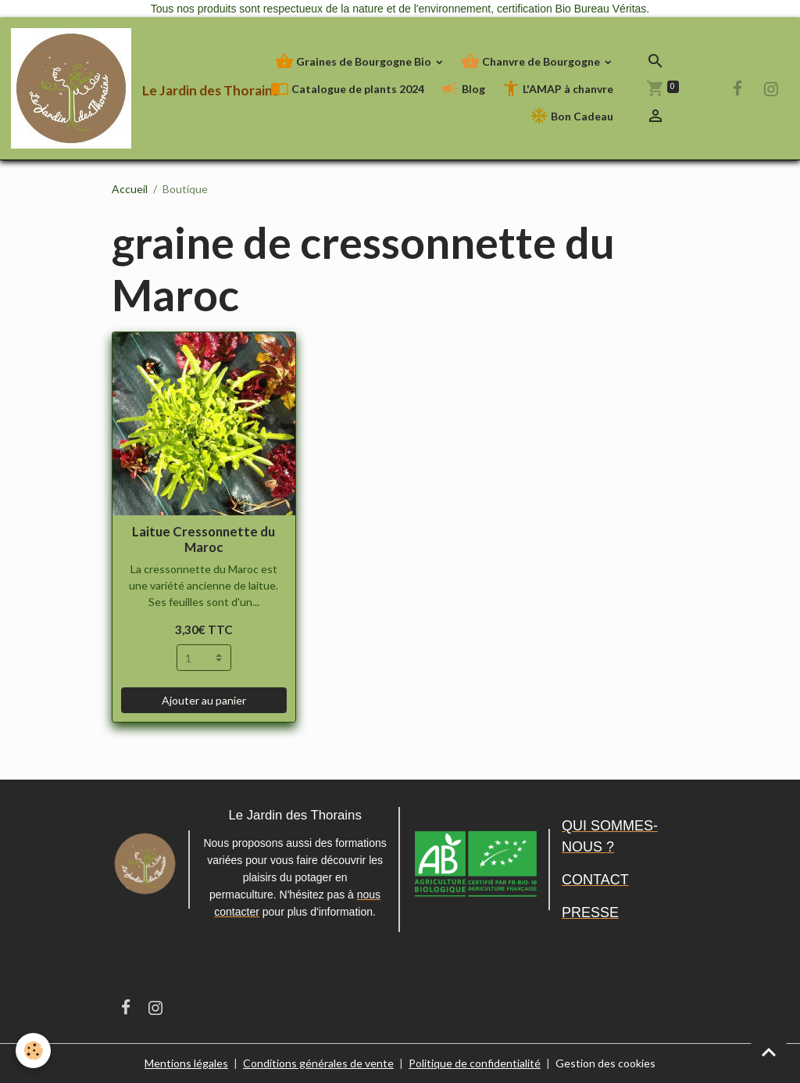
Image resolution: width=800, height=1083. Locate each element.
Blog (463, 89)
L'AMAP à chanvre (557, 89)
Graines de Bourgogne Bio (354, 61)
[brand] (91, 88)
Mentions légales (186, 1063)
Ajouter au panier (204, 700)
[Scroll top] (768, 1051)
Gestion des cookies (605, 1063)
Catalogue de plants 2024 (347, 89)
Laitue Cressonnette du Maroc (203, 539)
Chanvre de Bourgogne (531, 61)
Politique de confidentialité (475, 1063)
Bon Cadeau (571, 116)
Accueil (130, 188)
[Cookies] (33, 1050)
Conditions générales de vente (318, 1063)
